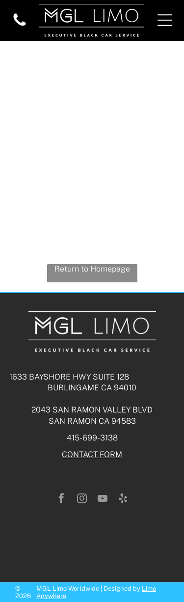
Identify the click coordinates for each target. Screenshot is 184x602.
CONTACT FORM (92, 454)
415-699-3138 (92, 437)
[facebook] (61, 499)
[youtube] (102, 499)
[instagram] (82, 499)
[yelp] (123, 499)
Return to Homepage (92, 269)
